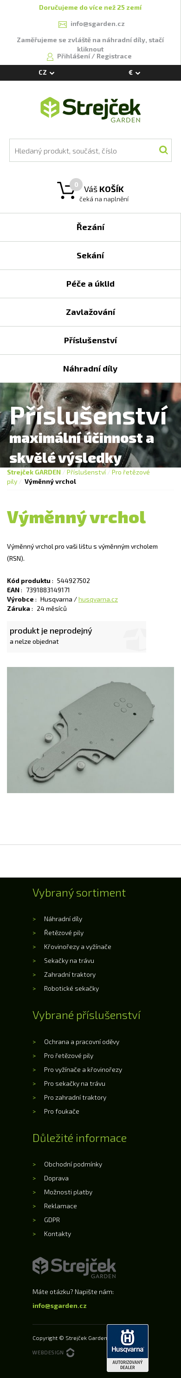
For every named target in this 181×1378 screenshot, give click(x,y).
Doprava (56, 1178)
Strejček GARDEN (34, 472)
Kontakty (57, 1233)
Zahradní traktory (70, 974)
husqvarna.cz (98, 599)
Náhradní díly (63, 919)
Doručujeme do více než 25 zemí (90, 7)
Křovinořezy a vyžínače (77, 946)
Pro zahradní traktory (75, 1097)
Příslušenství (86, 472)
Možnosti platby (68, 1192)
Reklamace (60, 1206)
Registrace (114, 56)
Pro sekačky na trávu (74, 1083)
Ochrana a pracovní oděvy (81, 1041)
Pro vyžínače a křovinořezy (83, 1069)
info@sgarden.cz (59, 1305)
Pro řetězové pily (68, 1055)
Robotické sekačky (71, 988)
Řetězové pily (64, 932)
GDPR (52, 1220)
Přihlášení (74, 56)
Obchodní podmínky (73, 1164)
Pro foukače (61, 1111)
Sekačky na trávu (69, 960)
